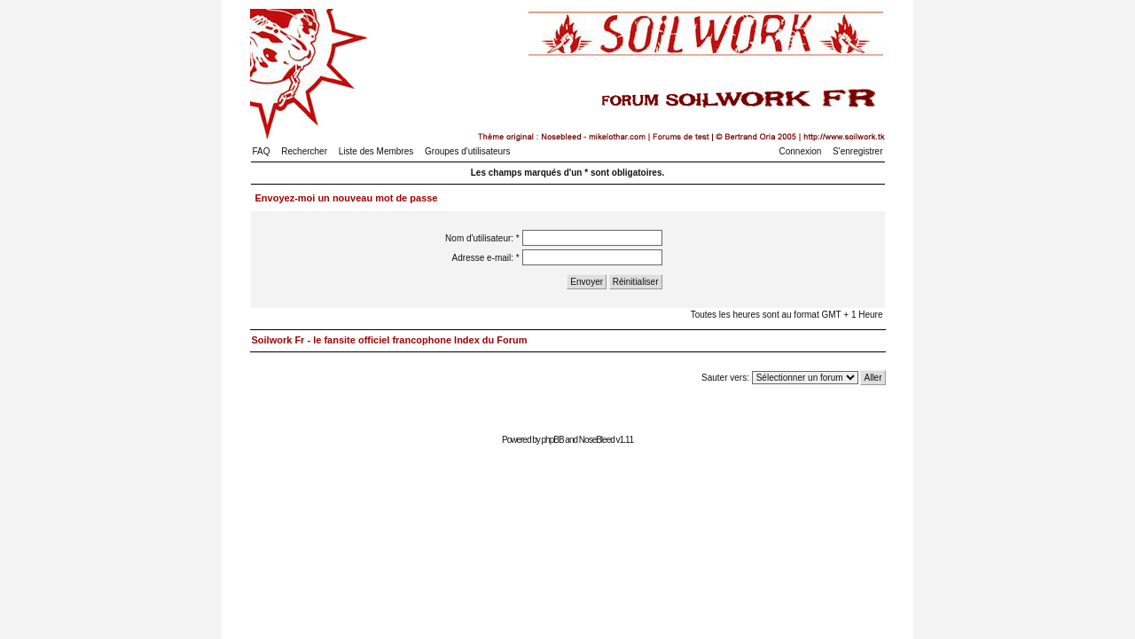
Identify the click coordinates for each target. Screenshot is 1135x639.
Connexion (800, 151)
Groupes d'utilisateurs (467, 151)
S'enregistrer (857, 151)
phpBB (553, 440)
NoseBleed (596, 440)
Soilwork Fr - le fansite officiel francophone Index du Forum (390, 340)
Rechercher (304, 151)
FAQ (261, 151)
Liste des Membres (376, 151)
